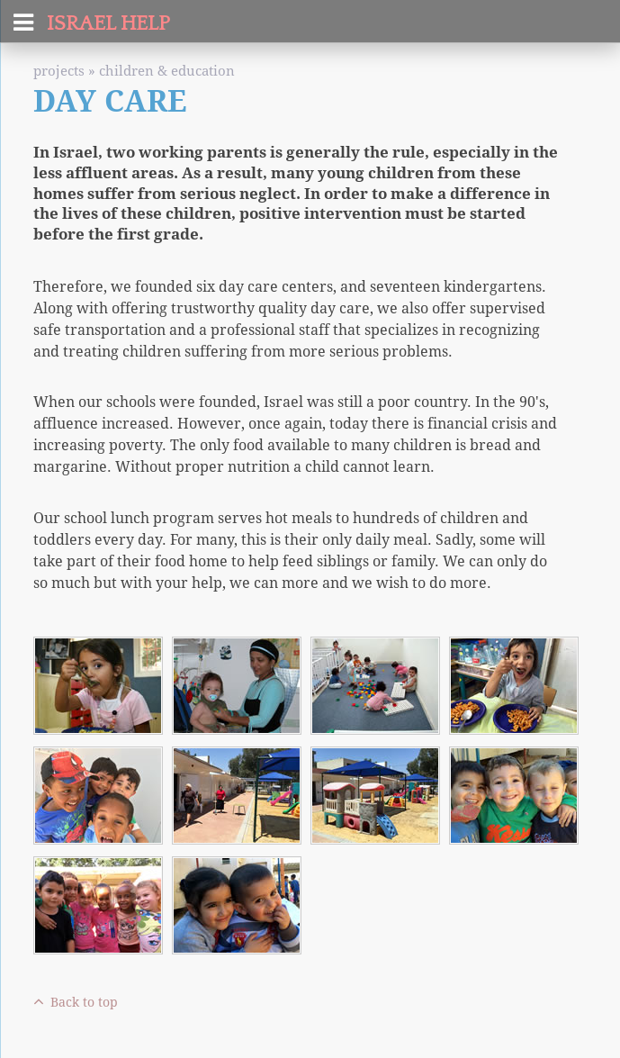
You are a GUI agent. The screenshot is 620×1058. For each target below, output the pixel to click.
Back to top (75, 1002)
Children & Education (167, 71)
